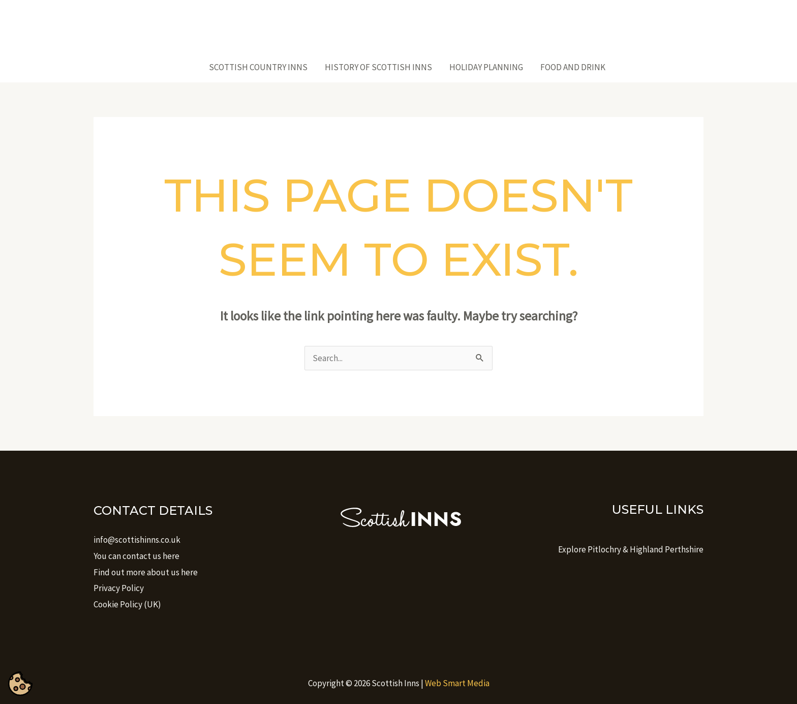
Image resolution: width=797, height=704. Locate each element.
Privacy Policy (119, 588)
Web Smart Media (457, 683)
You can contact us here (136, 556)
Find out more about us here (146, 572)
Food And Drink (572, 67)
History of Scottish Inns (378, 67)
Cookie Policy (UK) (127, 604)
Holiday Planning (486, 67)
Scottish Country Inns (258, 67)
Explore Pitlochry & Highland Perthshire (630, 549)
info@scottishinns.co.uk (137, 539)
